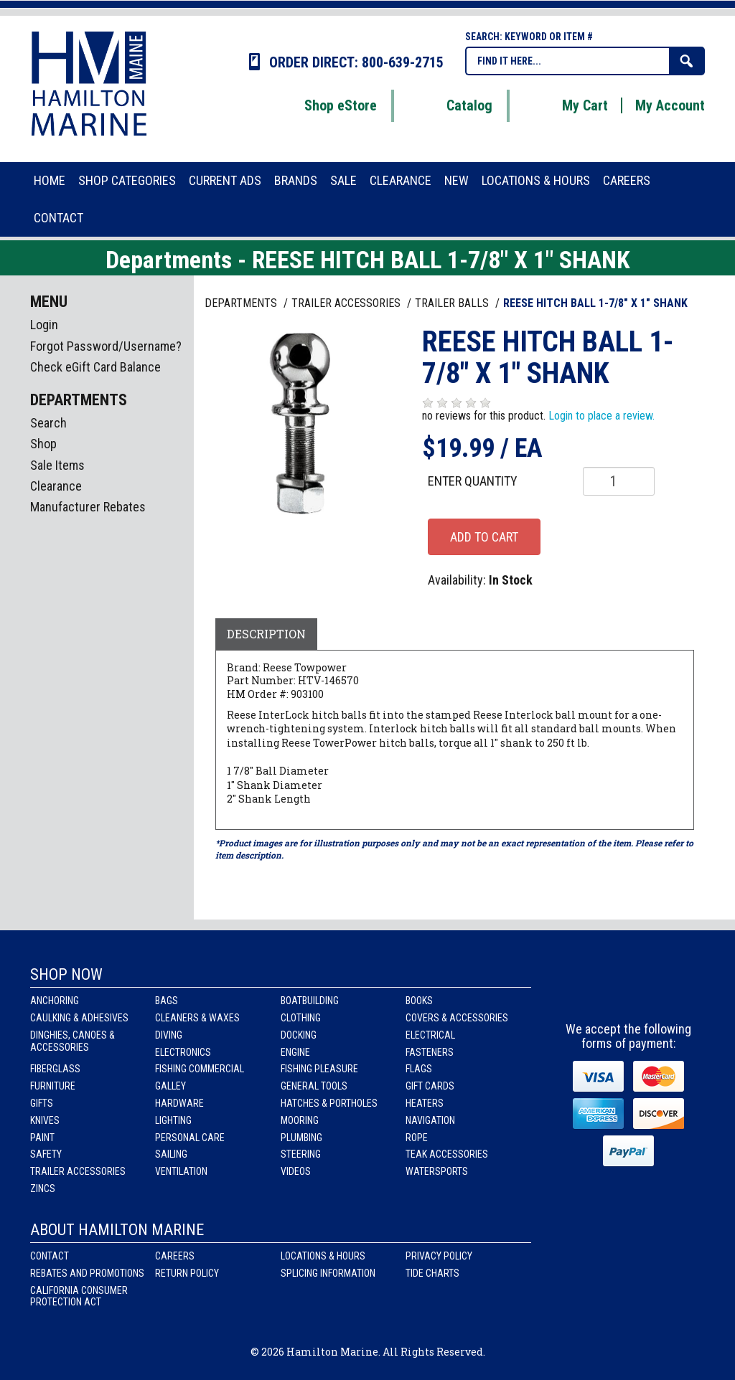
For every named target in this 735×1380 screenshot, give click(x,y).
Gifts (41, 1103)
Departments (242, 303)
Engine (295, 1052)
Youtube (670, 989)
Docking (299, 1035)
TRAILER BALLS (453, 303)
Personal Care (190, 1137)
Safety (46, 1154)
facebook (590, 989)
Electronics (183, 1052)
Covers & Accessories (457, 1018)
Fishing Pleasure (319, 1068)
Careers (175, 1256)
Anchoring (54, 1000)
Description (266, 633)
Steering (301, 1154)
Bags (166, 1000)
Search (48, 422)
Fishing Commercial (199, 1068)
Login (44, 324)
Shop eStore (322, 105)
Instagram (630, 989)
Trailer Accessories (78, 1171)
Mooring (300, 1120)
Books (419, 1000)
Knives (45, 1120)
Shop (43, 443)
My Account (670, 105)
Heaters (425, 1103)
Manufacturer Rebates (88, 506)
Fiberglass (55, 1068)
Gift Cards (430, 1086)
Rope (417, 1137)
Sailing (171, 1154)
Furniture (52, 1086)
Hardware (179, 1103)
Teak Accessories (447, 1154)
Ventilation (181, 1171)
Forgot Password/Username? (106, 346)
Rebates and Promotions (87, 1273)
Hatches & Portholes (329, 1103)
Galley (170, 1086)
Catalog (451, 105)
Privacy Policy (439, 1256)
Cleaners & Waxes (197, 1018)
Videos (296, 1171)
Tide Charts (432, 1273)
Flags (419, 1068)
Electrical (430, 1035)
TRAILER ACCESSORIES (347, 303)
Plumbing (301, 1137)
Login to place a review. (601, 415)
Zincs (42, 1188)
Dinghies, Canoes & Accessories (72, 1041)
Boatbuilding (310, 1000)
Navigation (430, 1120)
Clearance (56, 485)
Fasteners (430, 1052)
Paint (42, 1137)
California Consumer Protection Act (79, 1296)
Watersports (437, 1171)
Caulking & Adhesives (79, 1018)
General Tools (314, 1086)
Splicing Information (328, 1273)
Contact (49, 1256)
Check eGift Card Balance (95, 366)
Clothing (301, 1018)
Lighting (173, 1120)
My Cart (567, 105)
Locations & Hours (323, 1256)
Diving (168, 1035)
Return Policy (187, 1273)
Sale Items (57, 465)
